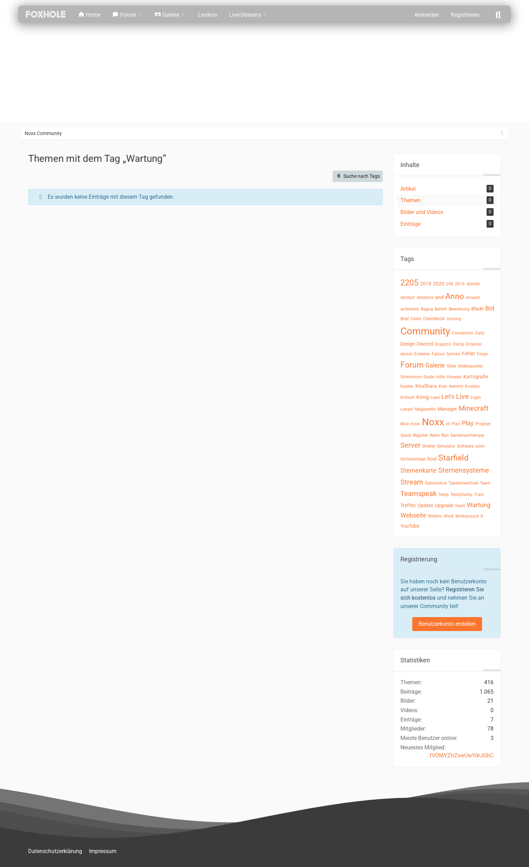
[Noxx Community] (45, 14)
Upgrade (444, 505)
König (422, 397)
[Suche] (498, 14)
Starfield (453, 458)
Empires (473, 344)
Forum (412, 365)
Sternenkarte (418, 470)
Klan (443, 386)
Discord (425, 344)
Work (449, 516)
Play (468, 423)
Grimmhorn (411, 377)
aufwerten (409, 309)
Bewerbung (459, 309)
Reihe (435, 435)
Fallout (438, 354)
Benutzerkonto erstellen (447, 624)
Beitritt (441, 309)
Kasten (407, 386)
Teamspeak (418, 493)
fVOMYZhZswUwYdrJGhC (462, 755)
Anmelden (426, 14)
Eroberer (422, 354)
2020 (438, 283)
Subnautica (436, 483)
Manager (447, 409)
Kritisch (407, 397)
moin (415, 423)
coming (454, 318)
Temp (443, 494)
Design (407, 344)
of (448, 423)
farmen (453, 354)
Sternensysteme (463, 470)
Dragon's (443, 344)
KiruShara (426, 386)
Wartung (478, 505)
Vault (460, 505)
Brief (404, 318)
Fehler (468, 353)
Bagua (427, 309)
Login (476, 397)
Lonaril (406, 409)
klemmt (456, 386)
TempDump (461, 494)
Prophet (482, 423)
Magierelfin (425, 409)
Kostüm (472, 386)
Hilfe (440, 377)
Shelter (428, 446)
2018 (425, 283)
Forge (482, 354)
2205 (409, 282)
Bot (490, 308)
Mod (404, 423)
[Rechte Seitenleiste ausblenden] (501, 133)
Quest (405, 435)
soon (480, 446)
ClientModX (434, 318)
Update (425, 505)
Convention (462, 333)
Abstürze (425, 297)
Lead (435, 397)
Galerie (435, 365)
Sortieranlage (412, 459)
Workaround (467, 516)
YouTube (409, 526)
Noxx (433, 422)
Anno (454, 296)
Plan (455, 423)
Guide (429, 377)
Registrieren (465, 14)
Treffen (408, 505)
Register (420, 435)
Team (485, 483)
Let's (447, 396)
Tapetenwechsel (463, 483)
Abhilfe (473, 284)
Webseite (413, 515)
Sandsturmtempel (467, 435)
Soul (432, 459)
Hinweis (454, 377)
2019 (460, 284)
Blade (477, 309)
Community (425, 331)
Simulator (446, 446)
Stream (411, 482)
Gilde (451, 366)
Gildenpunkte (470, 366)
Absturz (407, 297)
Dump (458, 344)
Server (410, 445)
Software (465, 446)
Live (462, 396)
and (439, 297)
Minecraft (474, 408)
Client (415, 318)
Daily (480, 333)
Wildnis (435, 516)
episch (406, 354)
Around (473, 297)
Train (479, 494)
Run (445, 435)
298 (449, 284)
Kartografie (475, 376)
